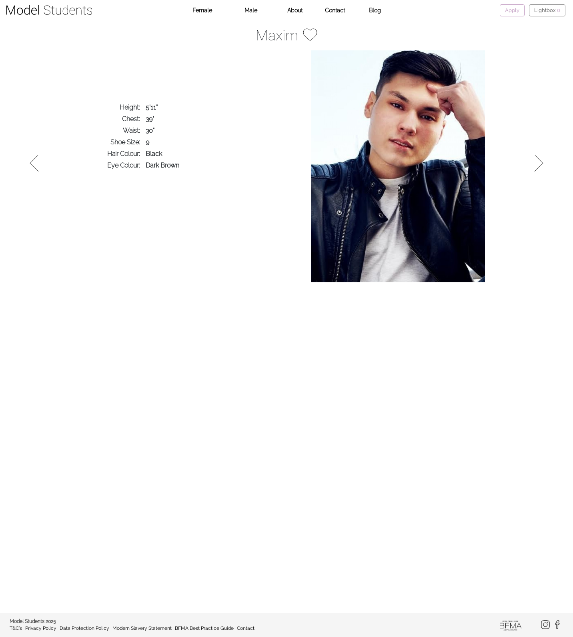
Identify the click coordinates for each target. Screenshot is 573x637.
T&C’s (16, 628)
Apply (512, 10)
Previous (35, 163)
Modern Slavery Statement (142, 628)
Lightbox (547, 10)
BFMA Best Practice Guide (204, 628)
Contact (335, 10)
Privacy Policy (40, 628)
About (295, 10)
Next (538, 163)
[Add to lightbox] (310, 34)
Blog (375, 10)
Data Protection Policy (84, 628)
